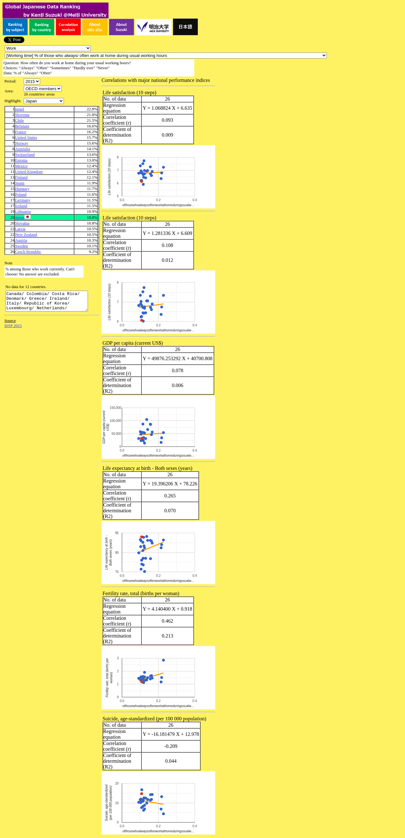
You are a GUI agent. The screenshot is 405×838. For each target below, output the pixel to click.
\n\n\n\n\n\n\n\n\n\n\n (43, 89)
